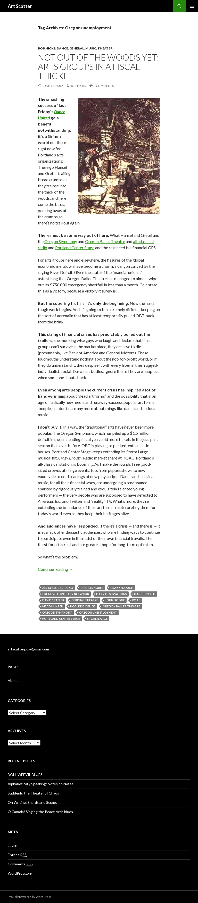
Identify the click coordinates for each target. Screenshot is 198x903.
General (76, 48)
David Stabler (53, 600)
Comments (20, 864)
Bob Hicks (46, 48)
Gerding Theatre (84, 600)
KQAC (136, 600)
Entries (17, 854)
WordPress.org (20, 873)
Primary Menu (192, 6)
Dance (62, 48)
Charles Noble (91, 587)
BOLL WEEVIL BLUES (25, 774)
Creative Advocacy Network (65, 594)
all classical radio (57, 587)
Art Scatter (20, 6)
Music (90, 48)
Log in (12, 845)
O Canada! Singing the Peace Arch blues (40, 811)
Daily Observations (111, 594)
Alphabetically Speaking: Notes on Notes (40, 784)
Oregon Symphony (60, 241)
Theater (104, 48)
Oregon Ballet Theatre (105, 241)
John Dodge (115, 600)
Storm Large (97, 618)
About (13, 680)
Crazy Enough (121, 587)
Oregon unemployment (98, 612)
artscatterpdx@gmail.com (28, 649)
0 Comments (104, 86)
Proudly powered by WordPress (30, 897)
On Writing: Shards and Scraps (32, 802)
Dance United (144, 594)
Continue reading (55, 569)
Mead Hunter (52, 606)
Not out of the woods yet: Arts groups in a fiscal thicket (98, 66)
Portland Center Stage (74, 247)
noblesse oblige (82, 606)
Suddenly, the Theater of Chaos (33, 793)
